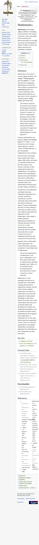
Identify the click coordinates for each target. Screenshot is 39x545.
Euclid (20, 218)
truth (27, 171)
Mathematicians (29, 78)
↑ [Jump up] (32, 443)
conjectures (30, 83)
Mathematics (23, 485)
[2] (29, 80)
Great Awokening (25, 362)
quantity (20, 76)
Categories (21, 475)
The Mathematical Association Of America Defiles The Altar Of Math (28, 356)
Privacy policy (20, 498)
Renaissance (22, 225)
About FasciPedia (30, 498)
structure (30, 76)
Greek (32, 29)
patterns (25, 80)
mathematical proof (24, 89)
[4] (26, 134)
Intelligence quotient (26, 341)
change (20, 78)
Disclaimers (20, 502)
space (25, 76)
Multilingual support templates (25, 478)
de (30, 142)
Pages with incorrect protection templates (25, 482)
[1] (23, 78)
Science (24, 443)
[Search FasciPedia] (34, 10)
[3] (31, 80)
